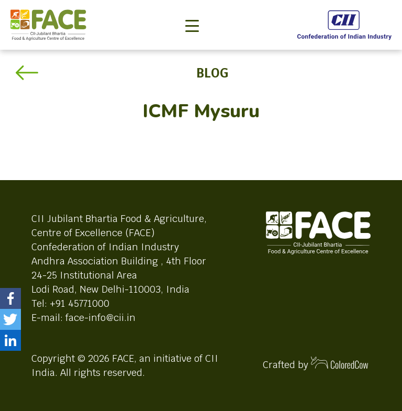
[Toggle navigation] (192, 8)
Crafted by (315, 364)
